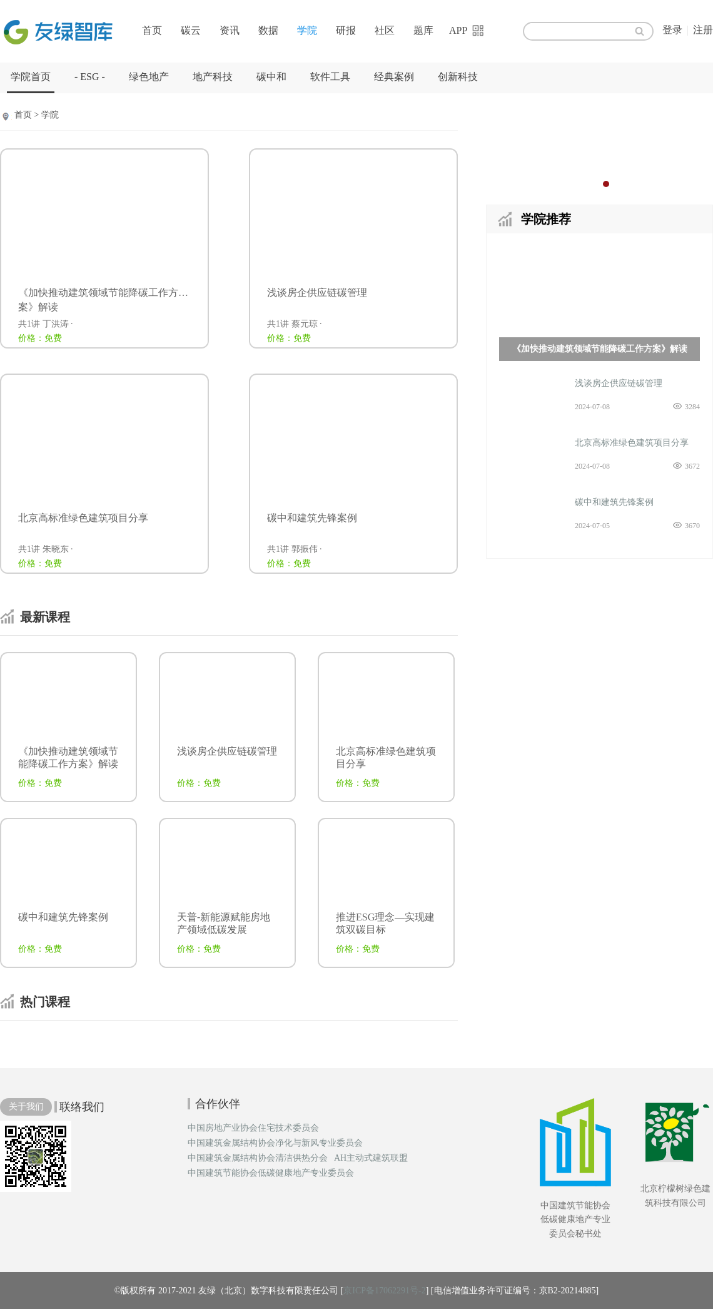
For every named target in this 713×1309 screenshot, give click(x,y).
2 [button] (606, 184)
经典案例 (394, 76)
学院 (307, 30)
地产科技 (213, 76)
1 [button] (593, 184)
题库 (423, 30)
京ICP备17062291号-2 (384, 1290)
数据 (268, 30)
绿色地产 (149, 76)
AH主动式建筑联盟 (371, 1158)
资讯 (230, 30)
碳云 (191, 30)
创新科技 (458, 76)
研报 (346, 30)
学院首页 (31, 76)
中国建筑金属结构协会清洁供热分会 (258, 1158)
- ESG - (89, 76)
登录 (672, 29)
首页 (152, 30)
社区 (385, 30)
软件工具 (330, 76)
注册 (703, 29)
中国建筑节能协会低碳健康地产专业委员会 (271, 1173)
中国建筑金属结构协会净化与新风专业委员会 (275, 1143)
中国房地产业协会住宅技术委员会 (253, 1128)
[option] (599, 147)
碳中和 (271, 76)
